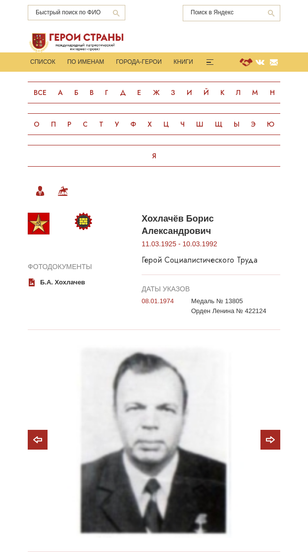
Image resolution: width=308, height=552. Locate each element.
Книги (183, 61)
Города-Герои (138, 61)
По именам (85, 61)
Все (40, 92)
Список (42, 61)
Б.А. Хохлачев (62, 282)
